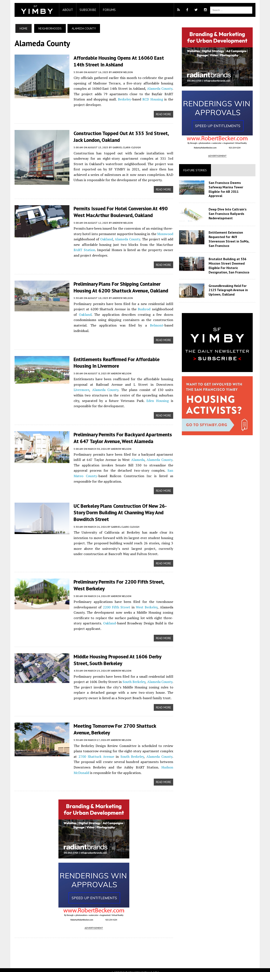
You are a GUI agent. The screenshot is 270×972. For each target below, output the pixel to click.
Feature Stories (196, 170)
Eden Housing (126, 394)
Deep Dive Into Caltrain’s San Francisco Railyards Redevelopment (232, 210)
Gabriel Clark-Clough (122, 147)
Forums (105, 10)
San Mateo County (158, 464)
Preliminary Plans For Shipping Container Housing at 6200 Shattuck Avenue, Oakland (117, 286)
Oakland (103, 238)
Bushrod (140, 308)
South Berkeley (134, 675)
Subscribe (84, 10)
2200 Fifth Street (114, 600)
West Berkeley (147, 600)
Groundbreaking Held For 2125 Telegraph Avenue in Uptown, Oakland (229, 286)
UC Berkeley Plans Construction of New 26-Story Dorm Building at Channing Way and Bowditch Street (122, 505)
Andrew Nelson (118, 72)
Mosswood (166, 233)
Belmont (136, 324)
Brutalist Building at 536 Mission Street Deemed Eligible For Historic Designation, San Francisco (230, 262)
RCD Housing (135, 99)
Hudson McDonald (154, 761)
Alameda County (154, 88)
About (63, 10)
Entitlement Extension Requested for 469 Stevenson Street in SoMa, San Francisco (230, 235)
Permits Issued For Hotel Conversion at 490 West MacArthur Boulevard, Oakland (117, 211)
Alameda (129, 453)
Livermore (166, 378)
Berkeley (104, 99)
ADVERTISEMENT (92, 922)
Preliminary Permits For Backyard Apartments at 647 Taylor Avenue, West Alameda (122, 431)
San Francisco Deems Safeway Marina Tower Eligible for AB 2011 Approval (232, 187)
